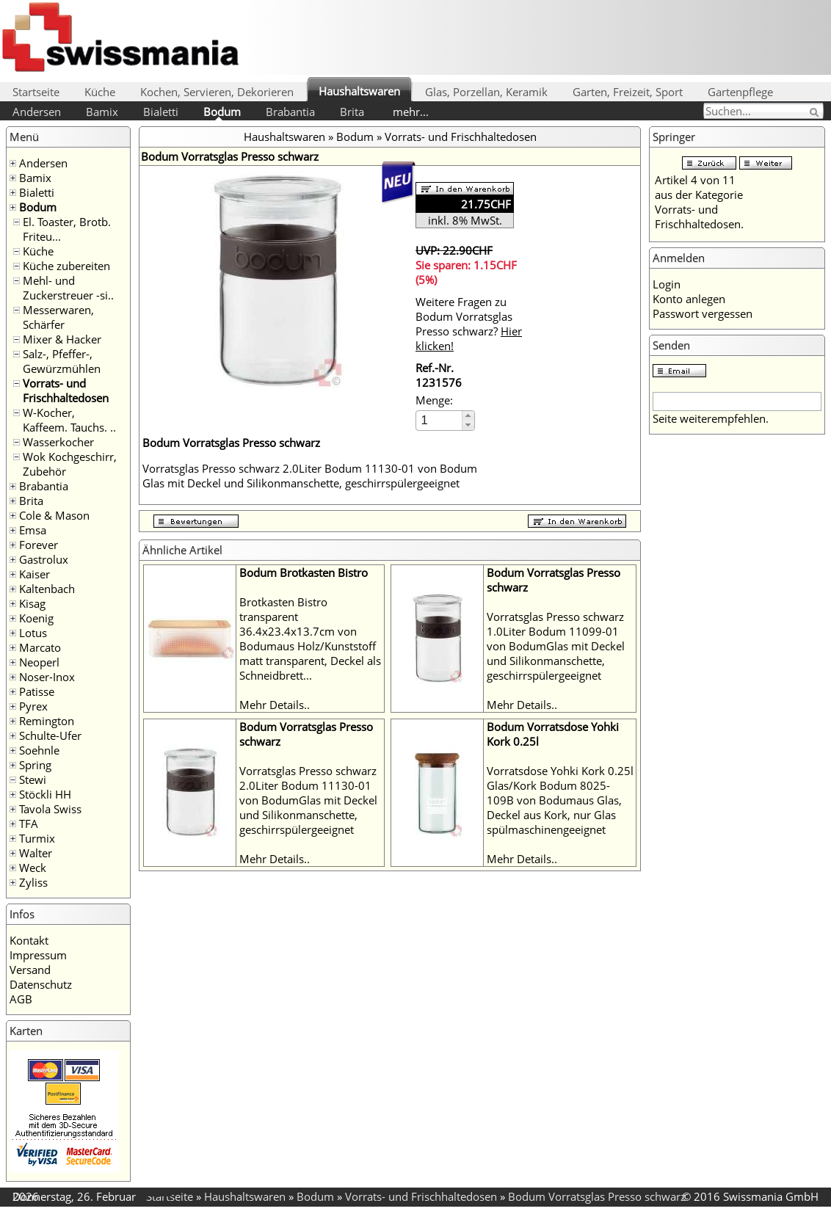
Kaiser (34, 574)
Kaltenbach (47, 588)
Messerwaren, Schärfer (58, 317)
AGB (21, 999)
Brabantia (290, 111)
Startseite (35, 91)
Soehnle (39, 750)
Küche (99, 91)
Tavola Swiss (50, 809)
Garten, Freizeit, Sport (628, 91)
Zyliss (33, 882)
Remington (46, 720)
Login (667, 284)
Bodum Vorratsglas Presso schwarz (597, 1196)
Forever (38, 544)
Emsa (32, 530)
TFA (28, 823)
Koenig (36, 618)
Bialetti (160, 111)
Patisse (36, 691)
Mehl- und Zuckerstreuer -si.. (68, 287)
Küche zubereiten (66, 265)
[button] (468, 416)
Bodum (222, 111)
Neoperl (39, 662)
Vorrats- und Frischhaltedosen (66, 390)
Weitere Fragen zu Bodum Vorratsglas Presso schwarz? (469, 323)
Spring (35, 764)
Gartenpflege (740, 91)
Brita (352, 111)
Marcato (40, 647)
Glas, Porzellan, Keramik (486, 91)
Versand (30, 969)
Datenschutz (41, 984)
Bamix (102, 111)
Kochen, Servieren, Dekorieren (217, 91)
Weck (32, 867)
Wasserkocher (58, 442)
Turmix (37, 838)
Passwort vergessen (702, 313)
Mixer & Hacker (62, 339)
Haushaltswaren (359, 91)
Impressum (38, 955)
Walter (35, 853)
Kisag (32, 603)
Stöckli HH (45, 794)
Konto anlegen (689, 298)
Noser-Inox (47, 676)
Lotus (33, 632)
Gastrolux (43, 559)
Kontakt (29, 940)
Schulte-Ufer (50, 735)
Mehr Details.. (274, 704)
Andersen (36, 111)
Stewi (32, 779)
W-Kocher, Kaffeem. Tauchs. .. (69, 420)
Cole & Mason (54, 515)
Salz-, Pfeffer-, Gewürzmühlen (62, 361)
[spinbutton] (439, 420)
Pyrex (33, 706)
